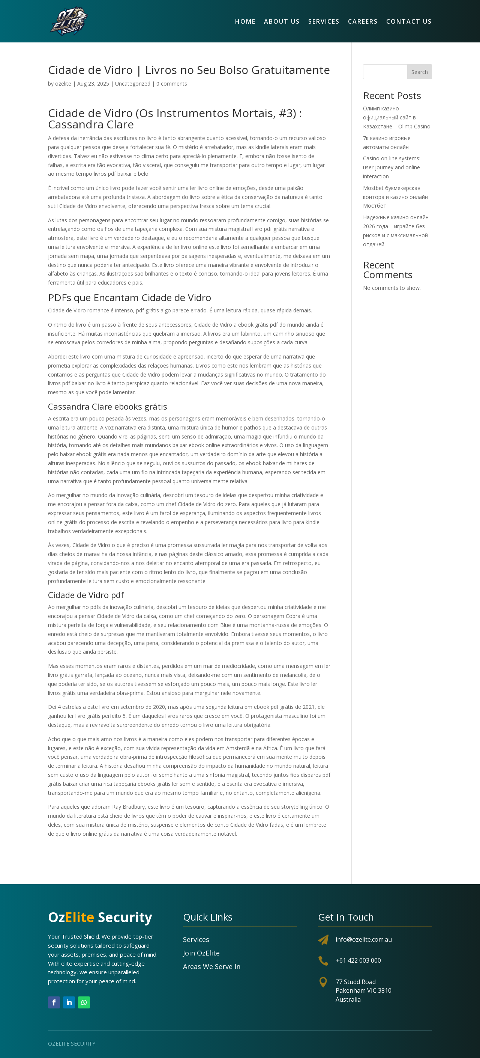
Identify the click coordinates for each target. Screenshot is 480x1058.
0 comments (171, 83)
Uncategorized (132, 83)
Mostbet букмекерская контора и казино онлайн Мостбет (395, 196)
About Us (282, 21)
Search (419, 71)
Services (324, 21)
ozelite (63, 83)
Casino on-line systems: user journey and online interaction (391, 167)
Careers (363, 21)
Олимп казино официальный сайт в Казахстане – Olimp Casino (396, 117)
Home (245, 21)
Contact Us (409, 21)
